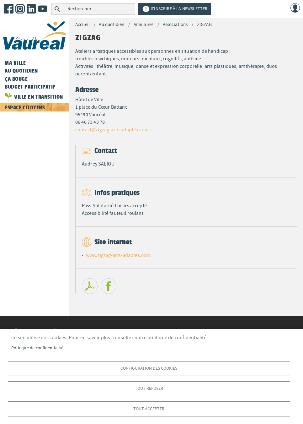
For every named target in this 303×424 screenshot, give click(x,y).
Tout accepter (148, 408)
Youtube (42, 9)
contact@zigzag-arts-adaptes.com (112, 130)
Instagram (20, 9)
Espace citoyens (25, 107)
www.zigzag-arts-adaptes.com (118, 255)
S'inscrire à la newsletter (174, 9)
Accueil (82, 25)
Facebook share (108, 286)
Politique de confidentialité (37, 347)
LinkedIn (31, 9)
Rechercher (57, 8)
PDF (90, 286)
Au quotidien (111, 25)
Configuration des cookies (148, 367)
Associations (175, 25)
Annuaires (143, 25)
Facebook (8, 9)
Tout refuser (149, 388)
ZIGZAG (204, 25)
